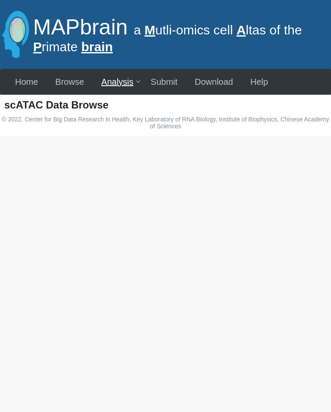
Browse (69, 82)
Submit (164, 82)
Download (214, 82)
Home (26, 82)
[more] (11, 118)
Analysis (121, 82)
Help (259, 82)
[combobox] (158, 142)
